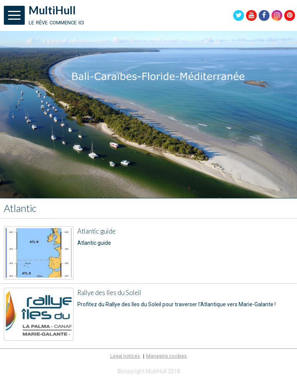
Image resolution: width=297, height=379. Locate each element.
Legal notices (125, 356)
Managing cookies (166, 356)
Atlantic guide (96, 231)
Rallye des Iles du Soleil (109, 293)
